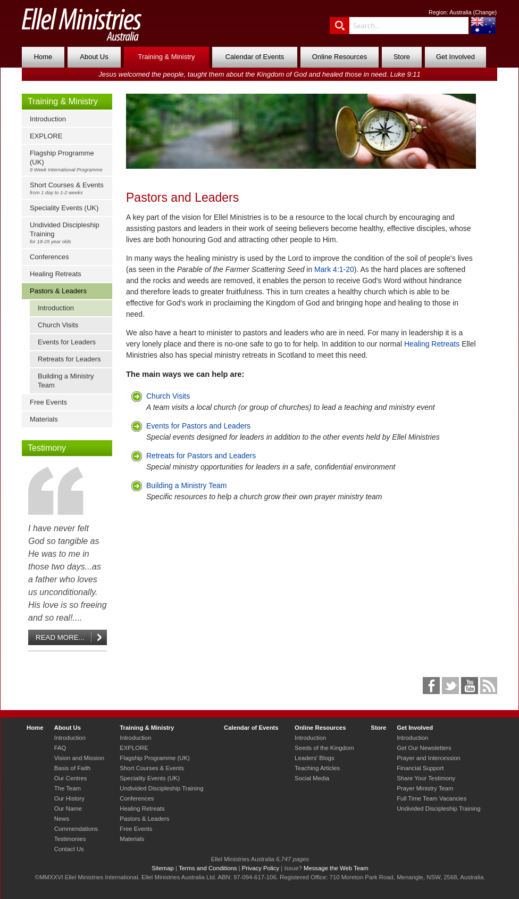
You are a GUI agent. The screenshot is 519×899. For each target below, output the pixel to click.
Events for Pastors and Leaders (198, 426)
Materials (44, 419)
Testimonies (70, 839)
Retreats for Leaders (69, 359)
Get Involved (455, 57)
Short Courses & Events (69, 188)
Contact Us (69, 849)
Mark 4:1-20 (334, 269)
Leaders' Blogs (314, 758)
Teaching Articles (317, 768)
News (61, 818)
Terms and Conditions (208, 868)
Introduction (48, 119)
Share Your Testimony (426, 778)
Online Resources (339, 57)
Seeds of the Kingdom (324, 748)
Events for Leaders (67, 342)
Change (485, 12)
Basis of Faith (72, 768)
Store (402, 57)
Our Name (68, 808)
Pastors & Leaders (58, 291)
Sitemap (163, 868)
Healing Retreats (55, 274)
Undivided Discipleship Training (69, 232)
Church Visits (58, 325)
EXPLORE (46, 136)
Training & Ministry (166, 57)
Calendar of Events (254, 57)
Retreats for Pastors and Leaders (201, 455)
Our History (69, 798)
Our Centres (70, 778)
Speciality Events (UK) (64, 208)
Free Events (48, 402)
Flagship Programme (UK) (69, 160)
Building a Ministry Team (66, 380)
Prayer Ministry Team (425, 788)
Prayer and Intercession (429, 758)
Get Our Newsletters (424, 748)
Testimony (47, 447)
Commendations (76, 829)
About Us (94, 57)
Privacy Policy (261, 868)
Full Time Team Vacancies (431, 798)
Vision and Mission (79, 758)
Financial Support (420, 768)
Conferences (49, 257)
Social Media (312, 778)
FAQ (60, 748)
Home (43, 57)
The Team (67, 788)
